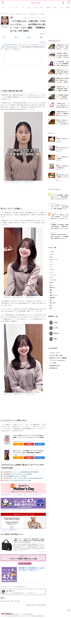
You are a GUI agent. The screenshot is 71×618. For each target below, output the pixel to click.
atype (3, 601)
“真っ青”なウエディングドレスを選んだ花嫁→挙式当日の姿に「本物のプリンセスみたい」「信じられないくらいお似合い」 (62, 73)
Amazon (18, 444)
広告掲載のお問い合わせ (54, 366)
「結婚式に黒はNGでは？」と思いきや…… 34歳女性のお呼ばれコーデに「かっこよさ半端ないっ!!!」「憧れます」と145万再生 (62, 115)
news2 (8, 601)
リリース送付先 (52, 363)
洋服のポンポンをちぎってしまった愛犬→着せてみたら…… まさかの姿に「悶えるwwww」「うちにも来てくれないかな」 (62, 124)
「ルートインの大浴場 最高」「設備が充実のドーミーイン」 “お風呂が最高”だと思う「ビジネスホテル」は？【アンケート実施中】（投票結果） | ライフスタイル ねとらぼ (60, 199)
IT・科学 (52, 251)
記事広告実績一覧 (52, 368)
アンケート (51, 133)
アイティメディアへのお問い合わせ (56, 360)
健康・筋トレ (53, 287)
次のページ (27, 563)
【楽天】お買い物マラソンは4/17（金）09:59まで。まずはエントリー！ (16, 509)
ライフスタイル (53, 280)
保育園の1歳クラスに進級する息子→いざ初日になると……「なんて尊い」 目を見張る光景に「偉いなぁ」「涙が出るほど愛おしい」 (62, 82)
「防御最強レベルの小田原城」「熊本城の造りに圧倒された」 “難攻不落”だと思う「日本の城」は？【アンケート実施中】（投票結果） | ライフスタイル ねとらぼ (59, 228)
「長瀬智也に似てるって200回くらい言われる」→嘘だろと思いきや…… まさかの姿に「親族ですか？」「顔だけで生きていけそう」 (62, 48)
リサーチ (61, 7)
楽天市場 (29, 444)
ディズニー (52, 269)
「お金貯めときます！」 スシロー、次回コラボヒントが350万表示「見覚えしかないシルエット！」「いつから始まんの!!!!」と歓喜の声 (62, 107)
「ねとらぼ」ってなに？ (54, 353)
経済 (51, 305)
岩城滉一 (56, 338)
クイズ (22, 7)
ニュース (9, 7)
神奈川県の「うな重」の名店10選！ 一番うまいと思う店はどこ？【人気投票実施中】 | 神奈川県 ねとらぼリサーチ (59, 236)
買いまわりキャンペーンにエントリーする (24, 514)
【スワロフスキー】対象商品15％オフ (9, 529)
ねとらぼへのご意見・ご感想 (55, 355)
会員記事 (68, 7)
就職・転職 (52, 297)
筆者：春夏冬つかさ (10, 590)
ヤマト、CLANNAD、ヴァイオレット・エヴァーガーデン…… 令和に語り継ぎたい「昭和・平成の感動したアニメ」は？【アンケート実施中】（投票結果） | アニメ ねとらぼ (59, 208)
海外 (13, 601)
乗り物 (51, 282)
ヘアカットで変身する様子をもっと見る (23, 559)
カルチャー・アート (54, 259)
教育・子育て (53, 302)
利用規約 (68, 610)
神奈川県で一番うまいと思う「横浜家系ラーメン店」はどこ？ (62, 176)
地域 (35, 7)
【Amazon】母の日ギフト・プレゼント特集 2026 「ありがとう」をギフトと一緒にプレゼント (21, 494)
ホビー (51, 277)
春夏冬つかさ (43, 33)
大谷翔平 (56, 322)
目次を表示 (42, 42)
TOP (3, 7)
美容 (11, 17)
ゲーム (51, 267)
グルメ (29, 7)
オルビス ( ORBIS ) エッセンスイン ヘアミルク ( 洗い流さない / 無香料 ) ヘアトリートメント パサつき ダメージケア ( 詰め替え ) (29, 437)
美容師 (18, 601)
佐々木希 (56, 327)
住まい (42, 7)
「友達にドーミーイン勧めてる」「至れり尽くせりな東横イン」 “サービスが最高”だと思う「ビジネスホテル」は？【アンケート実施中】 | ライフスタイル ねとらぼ (59, 218)
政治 (51, 300)
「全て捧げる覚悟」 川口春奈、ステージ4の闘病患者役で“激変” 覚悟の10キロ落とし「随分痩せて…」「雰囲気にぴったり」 (62, 65)
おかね (51, 256)
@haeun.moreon (33, 95)
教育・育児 (48, 7)
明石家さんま (57, 333)
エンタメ (16, 7)
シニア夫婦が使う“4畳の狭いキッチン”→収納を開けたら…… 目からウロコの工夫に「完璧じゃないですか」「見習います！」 (62, 99)
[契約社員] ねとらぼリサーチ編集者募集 (57, 358)
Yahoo (39, 444)
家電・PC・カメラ (54, 295)
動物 (55, 7)
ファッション (53, 274)
